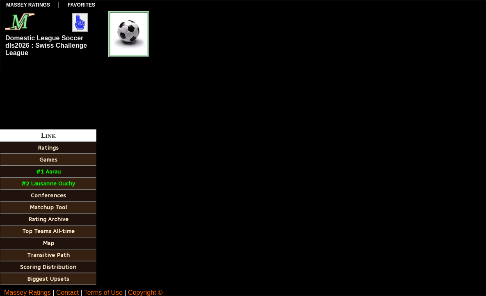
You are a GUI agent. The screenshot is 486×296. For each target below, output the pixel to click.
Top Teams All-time (48, 231)
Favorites (81, 5)
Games (48, 159)
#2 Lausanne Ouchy (48, 183)
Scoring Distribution (48, 267)
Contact (67, 292)
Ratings (48, 147)
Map (48, 243)
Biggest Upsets (48, 278)
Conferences (48, 195)
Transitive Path (48, 255)
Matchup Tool (48, 207)
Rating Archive (48, 219)
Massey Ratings (28, 5)
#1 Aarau (48, 171)
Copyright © (145, 292)
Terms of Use (103, 292)
